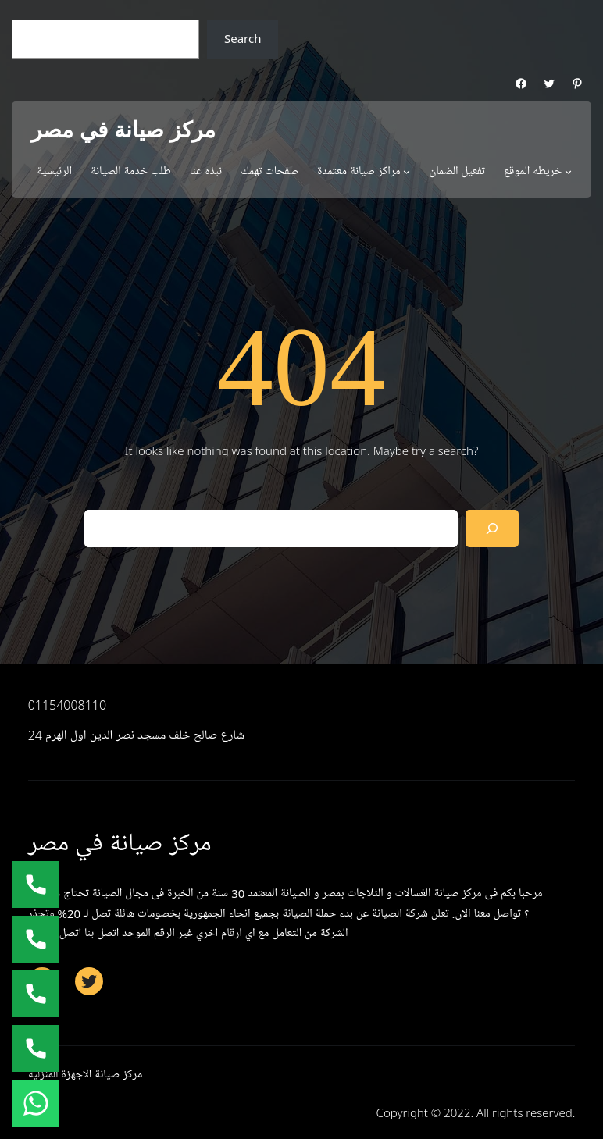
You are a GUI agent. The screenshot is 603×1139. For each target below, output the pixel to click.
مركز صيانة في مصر (123, 130)
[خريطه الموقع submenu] (568, 171)
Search (242, 38)
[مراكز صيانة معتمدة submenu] (406, 171)
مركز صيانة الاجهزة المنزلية (85, 1074)
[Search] (492, 528)
